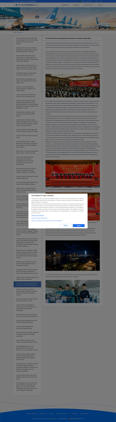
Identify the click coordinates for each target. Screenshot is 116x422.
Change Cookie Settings (37, 215)
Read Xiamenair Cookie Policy (39, 218)
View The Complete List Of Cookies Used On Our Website (46, 220)
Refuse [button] (66, 225)
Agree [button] (78, 225)
